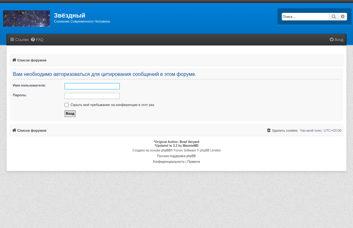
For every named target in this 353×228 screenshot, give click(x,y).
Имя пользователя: (29, 85)
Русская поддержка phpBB (176, 156)
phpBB (166, 150)
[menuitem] (37, 40)
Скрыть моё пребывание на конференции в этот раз (109, 105)
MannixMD (190, 145)
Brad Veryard (189, 142)
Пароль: (20, 95)
